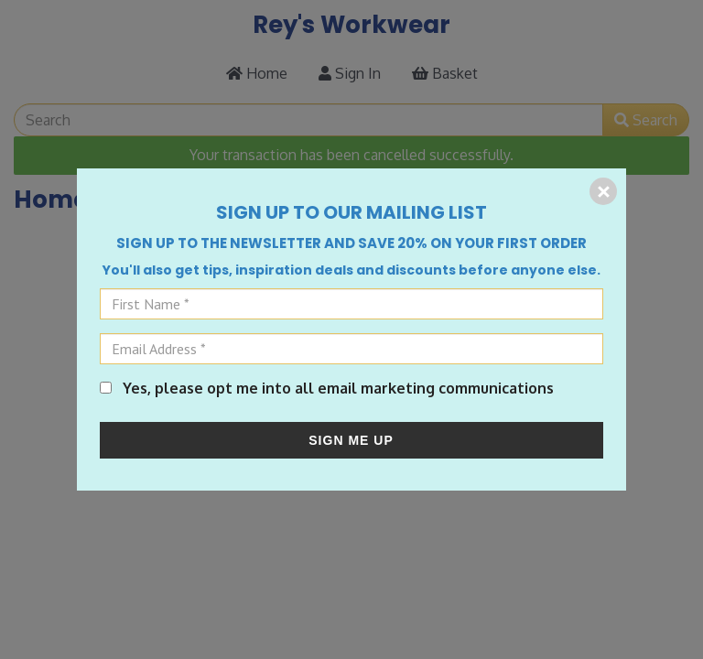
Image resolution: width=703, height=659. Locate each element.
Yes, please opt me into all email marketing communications (327, 388)
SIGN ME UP (350, 440)
